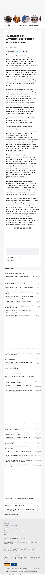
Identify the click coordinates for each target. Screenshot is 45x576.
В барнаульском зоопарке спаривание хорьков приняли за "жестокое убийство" (20, 358)
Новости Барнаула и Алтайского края (12, 536)
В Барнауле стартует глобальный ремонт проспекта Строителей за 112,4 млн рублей (18, 433)
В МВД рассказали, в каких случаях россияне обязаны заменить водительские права (18, 363)
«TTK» (20, 574)
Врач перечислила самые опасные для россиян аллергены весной (19, 377)
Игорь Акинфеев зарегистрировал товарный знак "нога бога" (19, 456)
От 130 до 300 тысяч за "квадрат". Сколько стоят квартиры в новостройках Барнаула (19, 510)
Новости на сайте (8, 521)
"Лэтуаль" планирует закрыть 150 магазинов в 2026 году (19, 451)
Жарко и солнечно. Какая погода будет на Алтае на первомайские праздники (18, 386)
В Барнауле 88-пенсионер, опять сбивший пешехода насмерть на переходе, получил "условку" (18, 282)
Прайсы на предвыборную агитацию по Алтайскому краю (16, 530)
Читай (25, 25)
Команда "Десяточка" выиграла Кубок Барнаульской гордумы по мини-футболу (18, 302)
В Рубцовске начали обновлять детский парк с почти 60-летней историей (19, 465)
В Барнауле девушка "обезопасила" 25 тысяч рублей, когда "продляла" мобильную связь (19, 438)
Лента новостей (9, 268)
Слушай (30, 25)
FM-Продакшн (7, 523)
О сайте (5, 534)
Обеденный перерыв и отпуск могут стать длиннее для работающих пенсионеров (18, 316)
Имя (8, 244)
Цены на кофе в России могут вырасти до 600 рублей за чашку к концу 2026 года (19, 306)
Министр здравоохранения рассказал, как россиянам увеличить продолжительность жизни (18, 504)
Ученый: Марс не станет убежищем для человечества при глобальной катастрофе (19, 353)
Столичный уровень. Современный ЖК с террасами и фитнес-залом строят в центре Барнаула (18, 461)
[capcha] (18, 257)
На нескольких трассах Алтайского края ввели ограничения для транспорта (17, 428)
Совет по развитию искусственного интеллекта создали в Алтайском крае (19, 447)
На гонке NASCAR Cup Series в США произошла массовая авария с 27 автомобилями (19, 367)
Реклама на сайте (8, 527)
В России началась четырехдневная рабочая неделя (18, 423)
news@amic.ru (34, 549)
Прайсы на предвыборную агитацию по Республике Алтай (16, 528)
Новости (19, 25)
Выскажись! (11, 51)
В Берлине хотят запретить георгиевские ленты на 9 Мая (19, 276)
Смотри (36, 25)
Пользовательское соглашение (10, 525)
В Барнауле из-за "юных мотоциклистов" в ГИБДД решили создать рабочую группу (19, 311)
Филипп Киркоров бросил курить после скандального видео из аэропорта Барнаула (18, 391)
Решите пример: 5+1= (11, 257)
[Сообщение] (22, 251)
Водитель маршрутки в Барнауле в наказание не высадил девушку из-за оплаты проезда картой (19, 272)
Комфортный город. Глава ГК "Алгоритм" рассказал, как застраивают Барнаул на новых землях (19, 288)
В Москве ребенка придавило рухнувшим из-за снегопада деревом (19, 292)
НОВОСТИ (8, 32)
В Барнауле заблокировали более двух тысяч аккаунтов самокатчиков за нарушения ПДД (19, 372)
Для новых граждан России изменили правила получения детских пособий (19, 442)
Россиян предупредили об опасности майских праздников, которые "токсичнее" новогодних (20, 381)
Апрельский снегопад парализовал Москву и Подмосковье (19, 348)
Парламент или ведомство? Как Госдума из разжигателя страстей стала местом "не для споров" (19, 297)
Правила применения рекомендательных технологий (15, 538)
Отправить (10, 260)
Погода (5, 532)
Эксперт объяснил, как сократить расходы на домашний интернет (19, 499)
